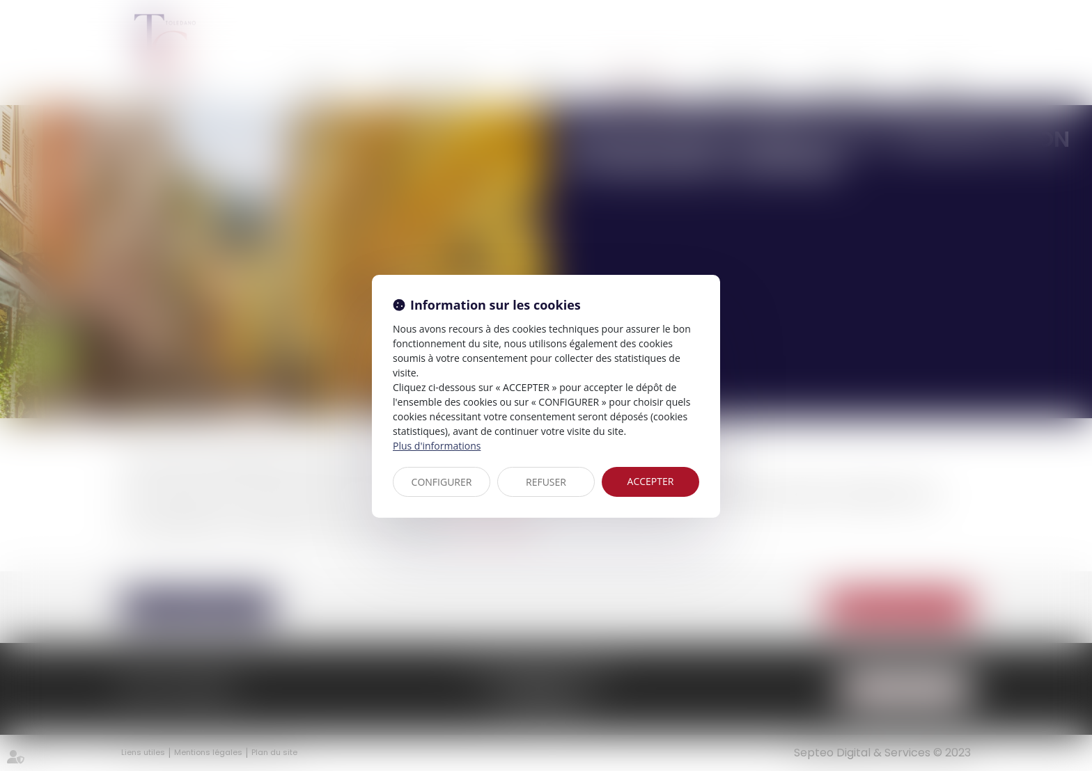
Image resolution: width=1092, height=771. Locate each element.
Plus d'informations (437, 445)
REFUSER (546, 481)
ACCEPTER (650, 481)
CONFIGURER (442, 481)
